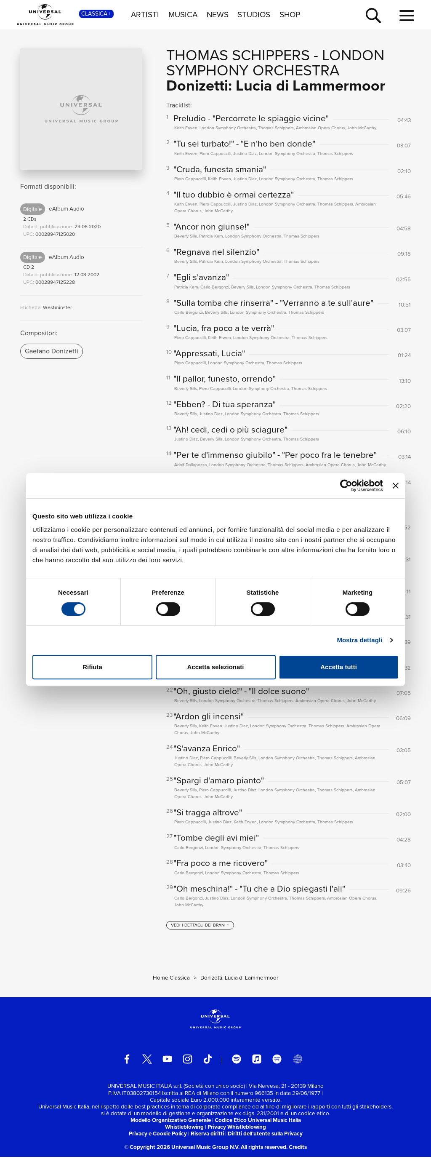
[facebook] (127, 1061)
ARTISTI (145, 15)
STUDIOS (253, 15)
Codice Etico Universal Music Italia (258, 1122)
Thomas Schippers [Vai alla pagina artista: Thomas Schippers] (238, 55)
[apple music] (257, 1061)
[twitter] (147, 1061)
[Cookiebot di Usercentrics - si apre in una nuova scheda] (346, 485)
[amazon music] (277, 1061)
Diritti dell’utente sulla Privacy (265, 1136)
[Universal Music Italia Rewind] (297, 1061)
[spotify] (237, 1061)
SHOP (289, 15)
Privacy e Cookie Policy (158, 1136)
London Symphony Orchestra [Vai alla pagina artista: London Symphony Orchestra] (275, 62)
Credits (298, 1149)
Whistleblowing (184, 1128)
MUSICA (182, 15)
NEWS (218, 15)
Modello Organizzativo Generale (170, 1122)
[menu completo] (406, 16)
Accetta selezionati (215, 666)
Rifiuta (92, 666)
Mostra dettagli (359, 640)
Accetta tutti (338, 666)
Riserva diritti (207, 1136)
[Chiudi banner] (396, 486)
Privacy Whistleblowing (237, 1128)
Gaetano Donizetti (51, 351)
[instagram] (187, 1061)
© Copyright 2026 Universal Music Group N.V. (181, 1149)
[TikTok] (208, 1061)
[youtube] (167, 1061)
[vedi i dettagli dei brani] (200, 927)
